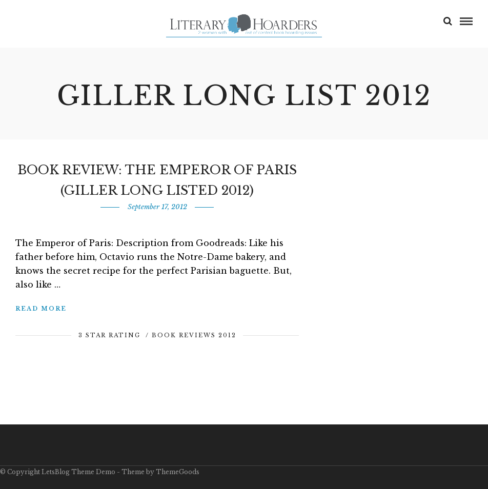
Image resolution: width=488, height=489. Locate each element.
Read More (41, 308)
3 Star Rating (109, 335)
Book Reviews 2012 (194, 335)
